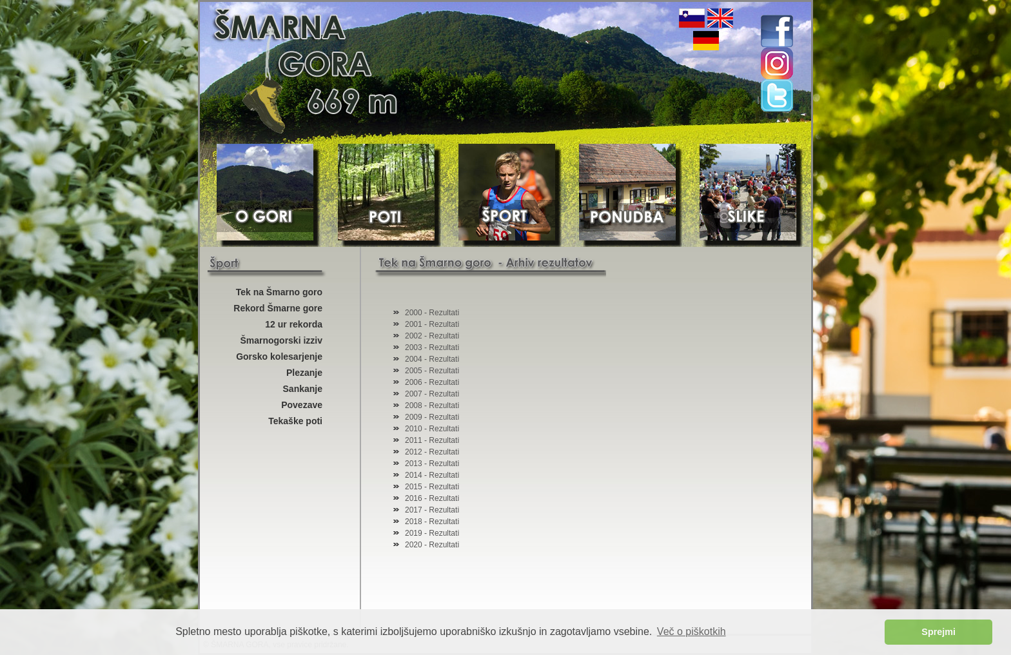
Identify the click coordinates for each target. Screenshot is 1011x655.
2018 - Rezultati (432, 521)
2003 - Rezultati (432, 347)
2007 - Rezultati (432, 393)
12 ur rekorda (293, 324)
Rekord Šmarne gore (277, 308)
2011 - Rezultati (432, 440)
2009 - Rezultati (432, 417)
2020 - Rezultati (432, 544)
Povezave (301, 405)
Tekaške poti (295, 421)
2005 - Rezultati (432, 370)
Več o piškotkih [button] (691, 631)
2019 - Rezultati (432, 533)
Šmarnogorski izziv (281, 340)
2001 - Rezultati (432, 324)
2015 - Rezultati (432, 486)
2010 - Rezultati (432, 428)
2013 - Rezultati (432, 463)
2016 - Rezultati (432, 498)
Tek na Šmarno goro (279, 292)
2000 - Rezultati (432, 312)
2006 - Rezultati (432, 382)
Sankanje (302, 389)
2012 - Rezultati (432, 451)
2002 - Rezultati (432, 335)
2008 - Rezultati (432, 405)
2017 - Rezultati (432, 509)
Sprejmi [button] (938, 632)
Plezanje (304, 372)
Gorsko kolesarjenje (279, 356)
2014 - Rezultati (432, 475)
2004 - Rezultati (432, 359)
